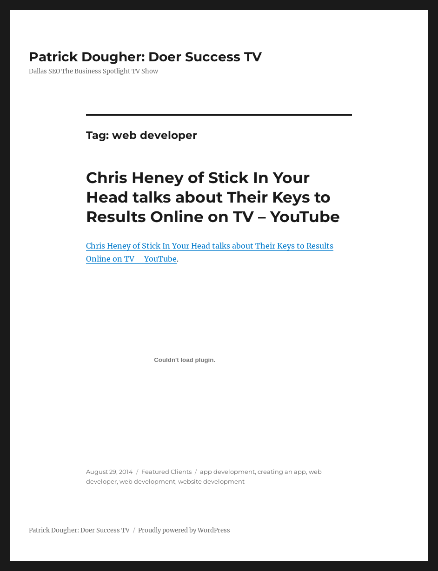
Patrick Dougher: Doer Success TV (145, 57)
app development (227, 471)
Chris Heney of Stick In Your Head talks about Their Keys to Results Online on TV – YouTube (213, 197)
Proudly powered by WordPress (184, 530)
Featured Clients (166, 471)
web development (147, 481)
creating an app (282, 471)
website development (211, 481)
